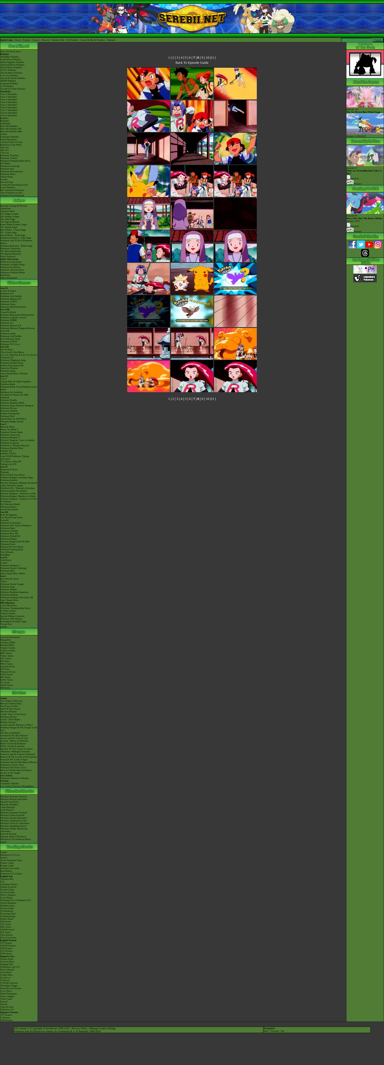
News (3, 51)
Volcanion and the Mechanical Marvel (18, 762)
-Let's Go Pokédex (9, 75)
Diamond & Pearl (8, 469)
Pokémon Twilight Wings (12, 264)
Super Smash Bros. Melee (12, 573)
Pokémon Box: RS (9, 533)
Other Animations (8, 277)
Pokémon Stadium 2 (10, 565)
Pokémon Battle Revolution (13, 490)
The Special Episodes (10, 251)
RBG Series (6, 653)
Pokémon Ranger (8, 538)
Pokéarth (111, 40)
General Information (10, 637)
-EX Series (5, 932)
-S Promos (5, 1017)
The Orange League (9, 216)
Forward (274, 1031)
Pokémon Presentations (11, 171)
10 (207, 57)
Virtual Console (7, 613)
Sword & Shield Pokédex (93, 40)
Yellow (3, 581)
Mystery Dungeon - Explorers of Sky (18, 493)
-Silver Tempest (7, 895)
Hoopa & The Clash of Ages (13, 759)
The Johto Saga (7, 219)
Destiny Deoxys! (8, 722)
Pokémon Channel (9, 530)
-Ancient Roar (7, 961)
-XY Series (5, 924)
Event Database (7, 187)
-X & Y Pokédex (8, 70)
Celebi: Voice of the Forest (13, 714)
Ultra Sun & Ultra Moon (12, 352)
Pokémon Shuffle (8, 400)
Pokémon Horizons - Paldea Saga (16, 245)
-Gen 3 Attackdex (8, 99)
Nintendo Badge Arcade (11, 421)
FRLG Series (6, 663)
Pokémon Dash (7, 528)
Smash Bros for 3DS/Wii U (13, 418)
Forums (26, 40)
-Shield (3, 1004)
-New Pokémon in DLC (11, 192)
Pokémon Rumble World (12, 402)
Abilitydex (5, 123)
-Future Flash (6, 959)
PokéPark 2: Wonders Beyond (14, 445)
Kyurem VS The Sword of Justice (16, 748)
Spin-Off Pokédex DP (10, 128)
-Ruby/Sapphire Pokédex (12, 62)
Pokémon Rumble (9, 480)
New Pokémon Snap (10, 338)
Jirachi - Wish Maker (10, 719)
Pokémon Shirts (7, 174)
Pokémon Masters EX (10, 299)
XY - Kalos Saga (8, 232)
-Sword (3, 1001)
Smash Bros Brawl (9, 509)
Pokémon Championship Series (15, 160)
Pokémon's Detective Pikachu (14, 778)
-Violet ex (5, 980)
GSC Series (5, 658)
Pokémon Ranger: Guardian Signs (16, 477)
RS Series (5, 661)
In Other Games (7, 610)
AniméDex (5, 208)
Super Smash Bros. (9, 600)
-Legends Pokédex (9, 83)
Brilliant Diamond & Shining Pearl (17, 315)
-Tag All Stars (7, 1007)
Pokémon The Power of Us (13, 767)
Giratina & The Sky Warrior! (14, 735)
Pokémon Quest (7, 370)
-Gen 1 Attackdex (8, 94)
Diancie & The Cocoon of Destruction (18, 756)
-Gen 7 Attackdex (8, 110)
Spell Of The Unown (10, 709)
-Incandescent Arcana (10, 988)
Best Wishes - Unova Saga (13, 229)
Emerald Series (7, 666)
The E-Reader (7, 552)
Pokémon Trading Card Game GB (16, 597)
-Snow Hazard (7, 969)
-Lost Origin (6, 897)
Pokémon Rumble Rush (11, 362)
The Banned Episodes (10, 253)
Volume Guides (7, 650)
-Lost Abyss (6, 991)
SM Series (5, 687)
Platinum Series (7, 671)
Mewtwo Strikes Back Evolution (16, 770)
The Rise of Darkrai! (10, 733)
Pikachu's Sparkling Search (13, 826)
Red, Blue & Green (9, 578)
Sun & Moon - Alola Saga (12, 235)
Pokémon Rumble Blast (11, 448)
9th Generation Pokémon (12, 190)
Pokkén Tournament (9, 413)
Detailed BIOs (7, 645)
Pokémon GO (6, 293)
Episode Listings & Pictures (13, 205)
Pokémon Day (7, 168)
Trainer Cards (6, 863)
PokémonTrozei (7, 544)
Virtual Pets (5, 624)
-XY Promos (6, 951)
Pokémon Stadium (9, 594)
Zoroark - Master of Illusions (14, 741)
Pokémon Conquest (9, 442)
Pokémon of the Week (10, 144)
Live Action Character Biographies (17, 786)
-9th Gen (4, 147)
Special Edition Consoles (12, 616)
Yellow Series (7, 655)
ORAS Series (6, 685)
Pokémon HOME (8, 320)
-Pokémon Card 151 (10, 967)
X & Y (3, 378)
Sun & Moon (6, 349)
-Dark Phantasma (8, 993)
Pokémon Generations (11, 261)
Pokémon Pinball (8, 589)
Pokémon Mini (7, 570)
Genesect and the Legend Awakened (17, 754)
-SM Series (5, 921)
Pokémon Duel (7, 416)
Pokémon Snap (7, 586)
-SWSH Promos (8, 945)
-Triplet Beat (6, 975)
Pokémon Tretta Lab (10, 434)
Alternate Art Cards (9, 868)
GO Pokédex (72, 40)
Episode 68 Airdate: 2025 (365, 217)
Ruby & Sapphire (8, 514)
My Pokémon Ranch (10, 504)
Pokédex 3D (6, 450)
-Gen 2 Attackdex (8, 96)
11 (212, 57)
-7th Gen (4, 152)
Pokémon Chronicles (10, 248)
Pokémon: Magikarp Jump (13, 360)
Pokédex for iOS (8, 464)
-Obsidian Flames (8, 884)
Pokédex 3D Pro (8, 453)
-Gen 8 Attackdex (8, 112)
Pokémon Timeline (9, 155)
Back (266, 1031)
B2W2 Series (6, 679)
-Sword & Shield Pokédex (12, 78)
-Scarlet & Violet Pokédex (13, 88)
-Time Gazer (6, 999)
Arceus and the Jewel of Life (14, 738)
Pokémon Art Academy (11, 392)
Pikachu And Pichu (9, 802)
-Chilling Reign (7, 916)
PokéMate (5, 554)
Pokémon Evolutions (10, 267)
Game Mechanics (8, 139)
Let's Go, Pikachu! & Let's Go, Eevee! (18, 354)
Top (282, 1031)
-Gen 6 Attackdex (8, 107)
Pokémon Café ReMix (11, 296)
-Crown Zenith (7, 892)
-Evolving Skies (8, 913)
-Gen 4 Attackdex (8, 102)
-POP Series (6, 953)
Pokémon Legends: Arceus (13, 317)
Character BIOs (7, 642)
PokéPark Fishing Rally (11, 549)
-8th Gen (4, 150)
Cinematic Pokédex (9, 136)
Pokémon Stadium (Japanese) (14, 592)
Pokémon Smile (7, 333)
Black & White (7, 426)
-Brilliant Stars (7, 905)
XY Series (5, 682)
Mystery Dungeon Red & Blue (15, 541)
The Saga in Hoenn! (9, 221)
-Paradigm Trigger (9, 985)
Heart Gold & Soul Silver (12, 474)
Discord (45, 40)
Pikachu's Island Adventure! (13, 818)
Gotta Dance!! (7, 810)
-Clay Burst (5, 972)
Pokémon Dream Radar (11, 432)
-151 (2, 881)
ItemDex (4, 118)
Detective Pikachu (9, 368)
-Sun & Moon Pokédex (11, 72)
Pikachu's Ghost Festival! (12, 815)
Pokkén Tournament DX (12, 365)
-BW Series (5, 927)
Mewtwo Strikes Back (11, 703)
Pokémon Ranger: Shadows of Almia (18, 496)
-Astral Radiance (8, 903)
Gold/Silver (5, 560)
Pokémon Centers (8, 158)
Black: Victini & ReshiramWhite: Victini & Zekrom (13, 744)
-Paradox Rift (6, 879)
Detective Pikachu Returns (13, 307)
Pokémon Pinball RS (10, 536)
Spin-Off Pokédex (9, 126)
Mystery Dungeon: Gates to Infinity (17, 440)
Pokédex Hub (57, 40)
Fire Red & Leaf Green (11, 517)
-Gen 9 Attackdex (8, 115)
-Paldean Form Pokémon (12, 195)
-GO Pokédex (6, 86)
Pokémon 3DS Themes (11, 618)
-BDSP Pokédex (8, 80)
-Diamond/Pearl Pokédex (12, 64)
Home (18, 40)
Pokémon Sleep (7, 304)
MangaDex (5, 639)
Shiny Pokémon (7, 256)
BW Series (5, 677)
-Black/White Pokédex (11, 67)
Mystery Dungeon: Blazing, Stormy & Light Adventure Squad (18, 484)
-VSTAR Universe (9, 983)
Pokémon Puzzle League (12, 584)
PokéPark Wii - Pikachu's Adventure (17, 488)
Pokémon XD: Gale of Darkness (15, 525)
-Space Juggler (7, 996)
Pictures (354, 183)
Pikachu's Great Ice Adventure (14, 823)
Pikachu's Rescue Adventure (13, 799)
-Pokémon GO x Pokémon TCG (15, 900)
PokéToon (5, 275)
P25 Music (5, 163)
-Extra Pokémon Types (11, 860)
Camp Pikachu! (7, 807)
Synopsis (352, 226)
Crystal (3, 562)
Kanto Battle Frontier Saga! (13, 224)
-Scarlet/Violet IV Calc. (11, 142)
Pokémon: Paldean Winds (12, 272)
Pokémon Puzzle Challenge (13, 568)
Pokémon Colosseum (10, 522)
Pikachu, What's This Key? (13, 836)
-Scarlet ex (5, 977)
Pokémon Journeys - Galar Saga (15, 237)
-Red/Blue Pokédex (9, 56)
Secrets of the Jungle (10, 772)
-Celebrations (6, 911)
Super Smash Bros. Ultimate (14, 373)
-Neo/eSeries (6, 935)
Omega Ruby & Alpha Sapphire (15, 381)
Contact (36, 40)
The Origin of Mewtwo (11, 701)
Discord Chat (6, 182)
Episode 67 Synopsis (365, 172)
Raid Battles (6, 871)
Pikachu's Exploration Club (13, 820)
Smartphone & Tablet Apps (13, 621)
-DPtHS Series (7, 929)
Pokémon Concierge (10, 166)
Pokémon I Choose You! (12, 764)
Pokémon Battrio (8, 506)
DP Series (5, 669)
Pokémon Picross (8, 408)
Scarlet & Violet (8, 291)
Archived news (13, 51)
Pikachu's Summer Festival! (13, 812)
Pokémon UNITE (8, 301)
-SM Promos (6, 948)
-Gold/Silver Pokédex (10, 59)
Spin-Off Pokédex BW (11, 131)
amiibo (3, 626)
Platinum (4, 472)
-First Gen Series (8, 937)
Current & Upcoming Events (14, 184)
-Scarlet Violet (7, 889)
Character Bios (7, 211)
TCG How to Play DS (10, 461)
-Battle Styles (6, 919)
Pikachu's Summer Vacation (13, 796)
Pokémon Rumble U (10, 437)
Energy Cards (6, 865)
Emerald (4, 520)
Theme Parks (6, 176)
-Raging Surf (6, 964)
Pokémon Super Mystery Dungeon (17, 405)
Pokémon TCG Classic (11, 873)
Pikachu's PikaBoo (9, 804)
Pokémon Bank (7, 384)
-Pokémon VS (7, 1009)
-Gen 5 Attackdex (8, 104)
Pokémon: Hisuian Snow (12, 269)
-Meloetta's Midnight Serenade (15, 751)
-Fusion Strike (7, 908)
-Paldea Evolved (8, 887)
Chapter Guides (7, 647)
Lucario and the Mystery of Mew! (16, 725)
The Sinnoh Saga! (9, 227)
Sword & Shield (8, 312)
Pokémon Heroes (8, 717)
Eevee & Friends (8, 834)
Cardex (3, 134)
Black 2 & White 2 (9, 429)
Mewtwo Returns (8, 711)
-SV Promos (6, 943)
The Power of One (9, 706)
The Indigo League (9, 213)
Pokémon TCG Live (10, 344)
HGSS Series (6, 674)
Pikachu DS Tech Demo (11, 546)
